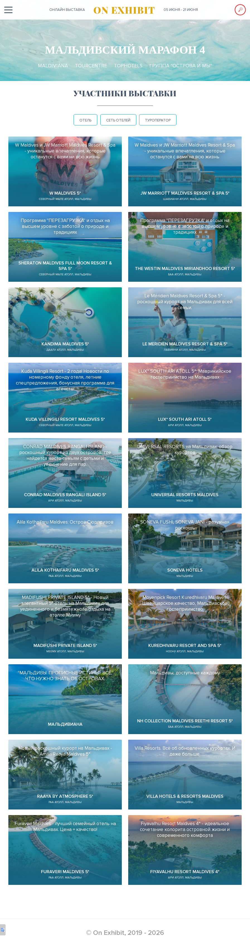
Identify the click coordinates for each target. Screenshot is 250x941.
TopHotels (128, 66)
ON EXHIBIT (124, 10)
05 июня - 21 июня (181, 10)
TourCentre (91, 66)
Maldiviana (53, 66)
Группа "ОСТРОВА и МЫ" (180, 66)
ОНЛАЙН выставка (67, 10)
